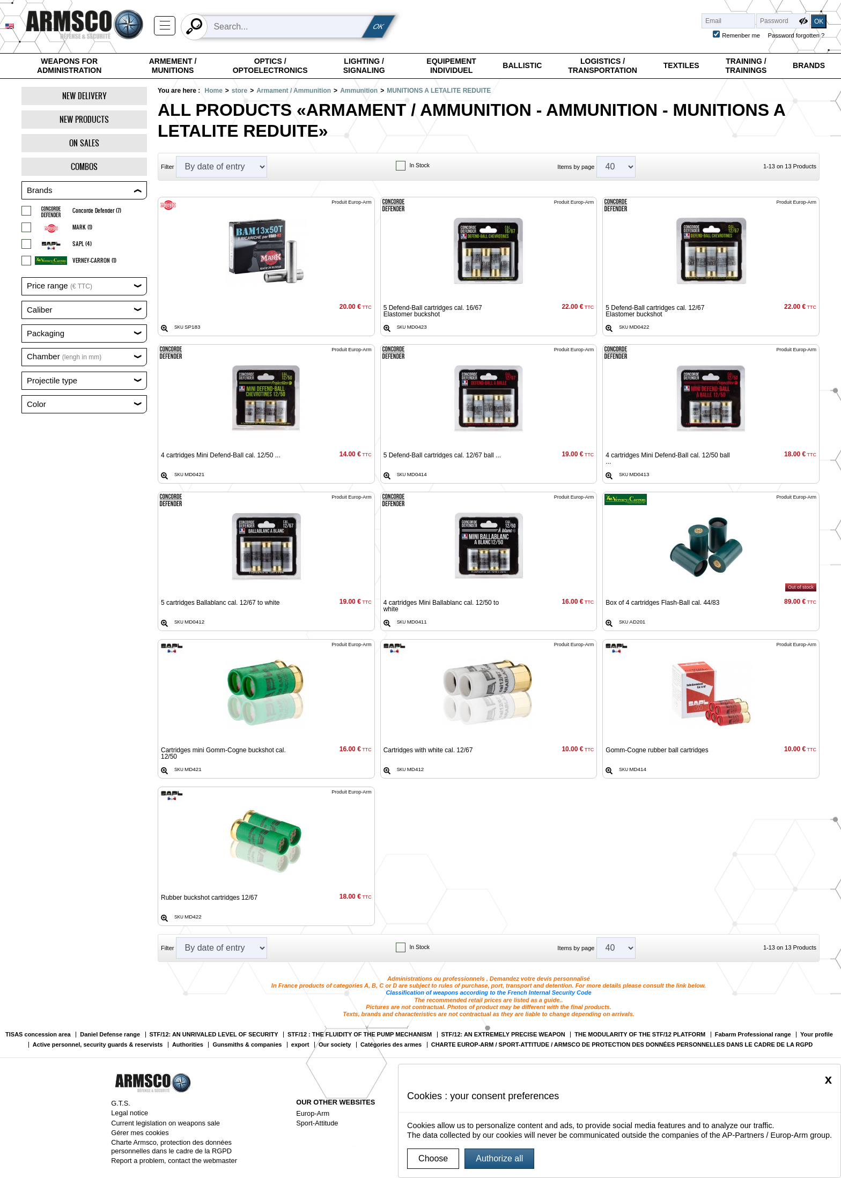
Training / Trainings (745, 66)
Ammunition (359, 90)
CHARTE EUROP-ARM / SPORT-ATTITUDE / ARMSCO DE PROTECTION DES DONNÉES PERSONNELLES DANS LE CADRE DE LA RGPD (622, 1045)
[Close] (828, 1079)
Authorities (187, 1045)
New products (84, 119)
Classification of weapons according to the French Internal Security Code (488, 992)
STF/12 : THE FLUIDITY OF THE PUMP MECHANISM (359, 1035)
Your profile (816, 1035)
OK (378, 27)
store (239, 90)
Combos (84, 166)
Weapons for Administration (69, 66)
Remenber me (741, 35)
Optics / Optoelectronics (270, 66)
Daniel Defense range (110, 1035)
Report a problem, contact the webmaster (174, 1161)
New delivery (84, 95)
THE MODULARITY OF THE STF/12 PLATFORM (639, 1035)
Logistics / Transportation (602, 66)
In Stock (419, 165)
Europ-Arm (312, 1113)
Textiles (681, 65)
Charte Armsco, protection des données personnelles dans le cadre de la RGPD (171, 1146)
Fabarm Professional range (753, 1035)
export (300, 1045)
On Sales (84, 143)
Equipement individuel (451, 66)
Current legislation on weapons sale (165, 1123)
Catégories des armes (391, 1045)
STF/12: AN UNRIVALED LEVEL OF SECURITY (214, 1035)
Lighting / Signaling (364, 66)
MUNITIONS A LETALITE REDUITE (439, 90)
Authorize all (499, 1158)
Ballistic (522, 65)
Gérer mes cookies (139, 1133)
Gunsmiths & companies (247, 1045)
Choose (433, 1158)
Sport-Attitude (317, 1123)
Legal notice (129, 1113)
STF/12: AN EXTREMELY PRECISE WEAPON (503, 1035)
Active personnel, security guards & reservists (98, 1045)
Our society (335, 1045)
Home (213, 90)
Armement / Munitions (173, 66)
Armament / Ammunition (293, 90)
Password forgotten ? (796, 35)
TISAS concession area (38, 1035)
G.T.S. (120, 1103)
